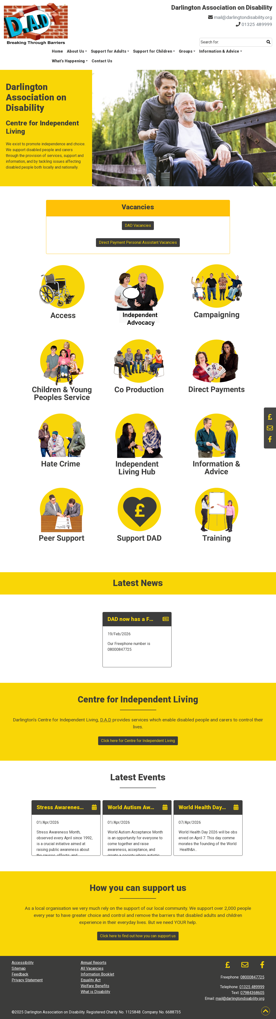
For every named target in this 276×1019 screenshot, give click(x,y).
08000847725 (252, 977)
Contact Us (102, 61)
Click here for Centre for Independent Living (138, 740)
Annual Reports (93, 962)
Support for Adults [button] (108, 51)
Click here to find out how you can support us (138, 936)
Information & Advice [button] (219, 51)
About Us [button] (75, 51)
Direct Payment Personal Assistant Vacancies (138, 242)
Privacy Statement (27, 980)
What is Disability (95, 991)
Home (57, 51)
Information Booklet (97, 974)
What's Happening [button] (68, 61)
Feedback (20, 974)
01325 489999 (257, 24)
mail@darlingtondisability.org (243, 17)
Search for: (210, 42)
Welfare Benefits (95, 986)
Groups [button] (185, 51)
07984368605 (252, 992)
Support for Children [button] (152, 51)
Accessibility (23, 962)
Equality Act (91, 980)
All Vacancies (92, 968)
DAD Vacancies (138, 225)
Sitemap (19, 968)
